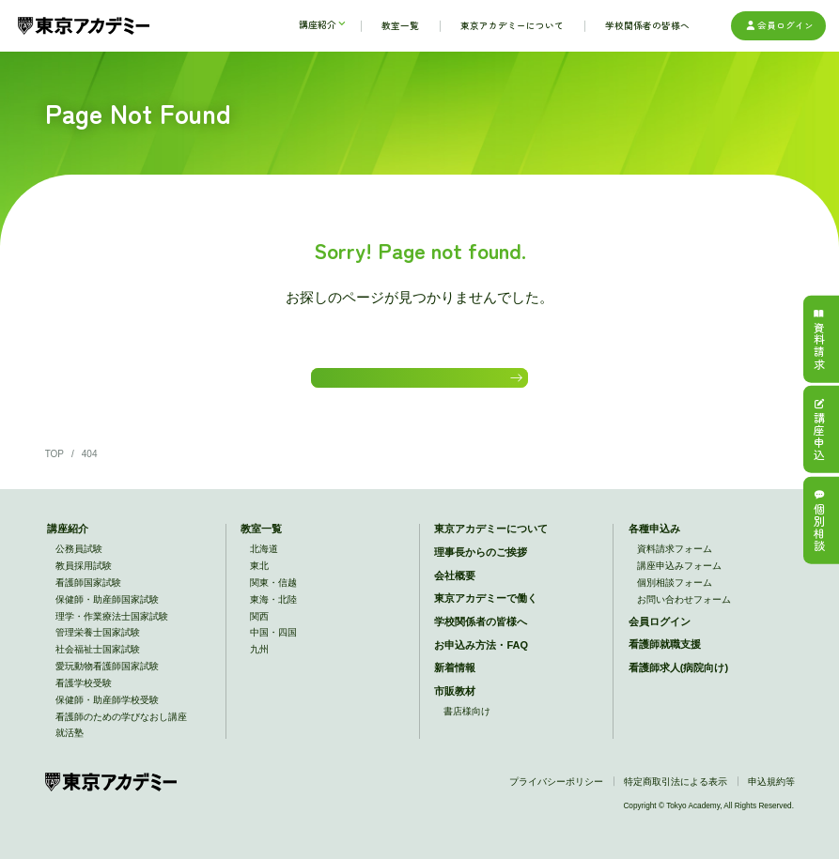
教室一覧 (261, 540)
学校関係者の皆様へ (480, 633)
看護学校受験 (83, 695)
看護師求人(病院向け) (678, 679)
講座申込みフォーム (679, 578)
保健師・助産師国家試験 (107, 611)
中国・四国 (273, 644)
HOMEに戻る (413, 383)
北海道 (264, 561)
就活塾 (69, 745)
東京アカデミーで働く (485, 610)
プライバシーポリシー (556, 794)
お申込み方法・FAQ (481, 656)
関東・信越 (273, 595)
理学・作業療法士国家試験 (111, 627)
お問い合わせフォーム (684, 611)
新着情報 (454, 679)
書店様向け (466, 723)
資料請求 (819, 338)
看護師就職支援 (665, 656)
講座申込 (819, 429)
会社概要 (454, 586)
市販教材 (454, 703)
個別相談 (819, 520)
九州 (259, 661)
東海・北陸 (273, 611)
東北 (259, 578)
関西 (259, 627)
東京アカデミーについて (491, 540)
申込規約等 (771, 794)
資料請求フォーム (674, 561)
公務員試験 (78, 561)
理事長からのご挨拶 (480, 564)
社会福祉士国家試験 (97, 661)
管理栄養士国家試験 (97, 644)
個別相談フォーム (674, 595)
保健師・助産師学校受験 (107, 712)
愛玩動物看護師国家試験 (107, 678)
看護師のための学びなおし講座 (121, 728)
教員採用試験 (83, 578)
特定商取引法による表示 (675, 794)
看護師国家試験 (88, 595)
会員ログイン (779, 26)
